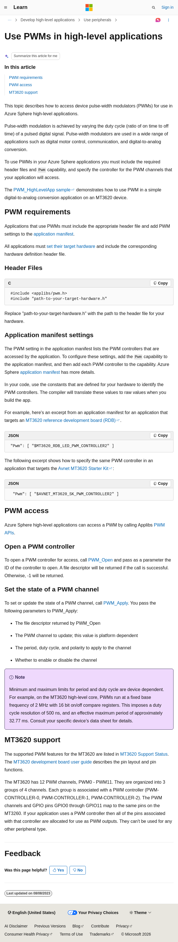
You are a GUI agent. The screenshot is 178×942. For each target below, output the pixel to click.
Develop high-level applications (48, 20)
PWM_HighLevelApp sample (42, 189)
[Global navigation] (5, 8)
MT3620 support (23, 92)
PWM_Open (100, 560)
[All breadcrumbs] (9, 20)
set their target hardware (71, 246)
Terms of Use (71, 934)
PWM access (20, 85)
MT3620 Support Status (144, 754)
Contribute (100, 926)
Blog (76, 926)
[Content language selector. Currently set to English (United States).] (31, 912)
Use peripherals (97, 20)
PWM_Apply (115, 603)
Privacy (122, 926)
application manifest (53, 234)
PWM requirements (26, 77)
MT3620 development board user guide (52, 762)
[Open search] (153, 8)
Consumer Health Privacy (26, 934)
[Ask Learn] (158, 20)
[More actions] (169, 20)
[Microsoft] (89, 7)
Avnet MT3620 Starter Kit (83, 468)
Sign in (167, 7)
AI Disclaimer (15, 926)
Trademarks (100, 934)
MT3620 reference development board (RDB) (71, 420)
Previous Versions (50, 926)
